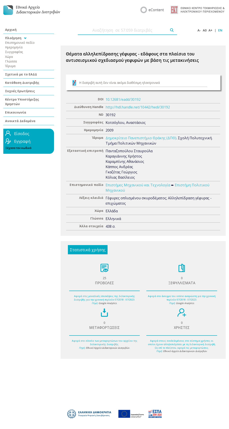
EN (220, 30)
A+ (210, 30)
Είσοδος (21, 133)
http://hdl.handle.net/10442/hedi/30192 (138, 107)
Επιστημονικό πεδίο (20, 42)
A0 (205, 30)
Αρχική (11, 30)
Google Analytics (108, 303)
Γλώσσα (11, 61)
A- (199, 30)
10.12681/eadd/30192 (123, 99)
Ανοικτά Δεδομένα (20, 121)
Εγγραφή (22, 141)
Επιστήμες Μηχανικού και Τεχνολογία (138, 185)
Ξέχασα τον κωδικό (18, 148)
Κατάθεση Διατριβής (22, 83)
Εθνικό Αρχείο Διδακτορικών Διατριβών (107, 347)
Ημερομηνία (13, 47)
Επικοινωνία (15, 112)
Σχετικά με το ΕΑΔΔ (21, 74)
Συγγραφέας (14, 52)
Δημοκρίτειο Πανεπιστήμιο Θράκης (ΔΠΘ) (141, 138)
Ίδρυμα (10, 66)
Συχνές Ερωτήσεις (20, 91)
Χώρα (9, 57)
